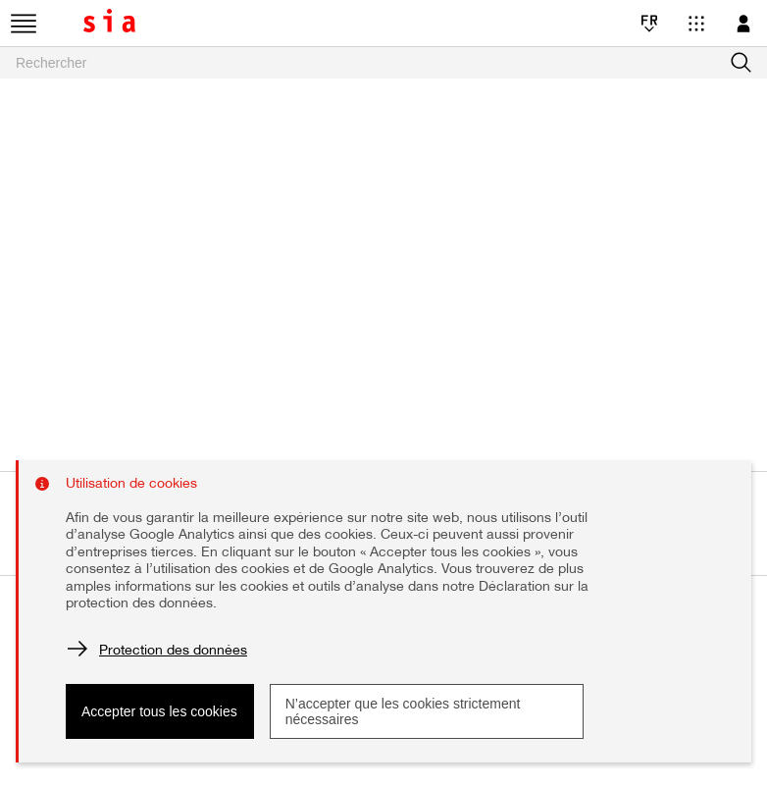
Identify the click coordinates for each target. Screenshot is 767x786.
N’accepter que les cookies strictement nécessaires (403, 711)
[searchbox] (383, 63)
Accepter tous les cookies (159, 711)
